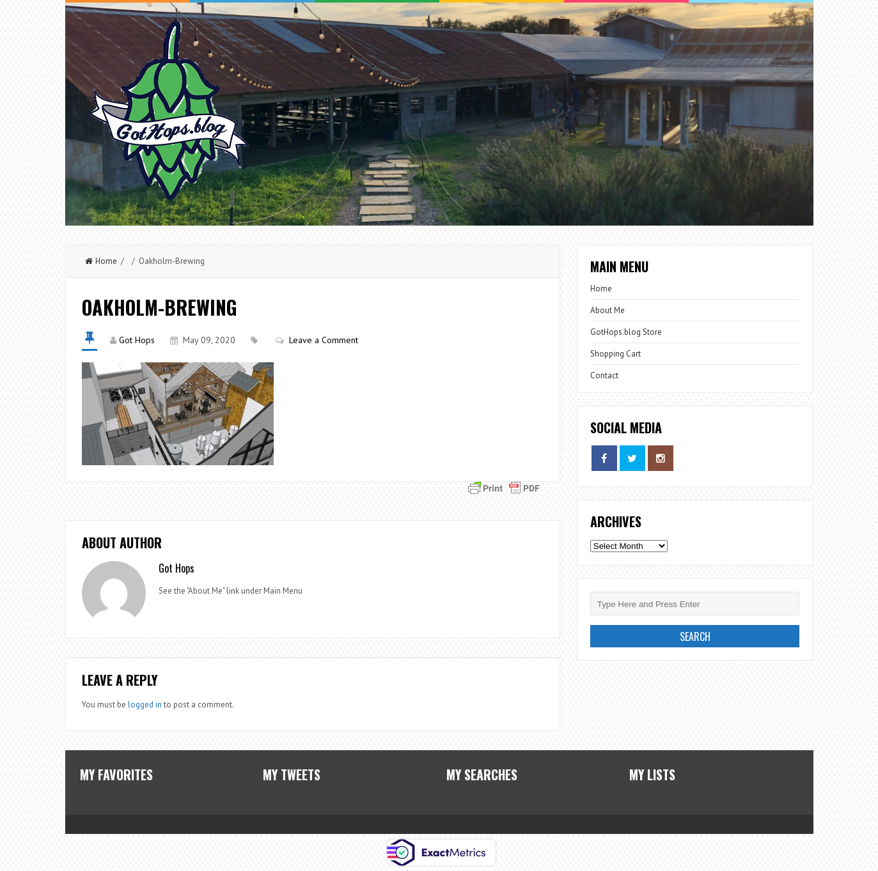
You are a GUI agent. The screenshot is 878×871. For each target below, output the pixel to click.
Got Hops (137, 340)
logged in (145, 704)
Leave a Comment (323, 340)
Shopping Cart (615, 353)
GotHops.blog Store (626, 332)
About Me (607, 310)
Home (101, 261)
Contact (604, 375)
